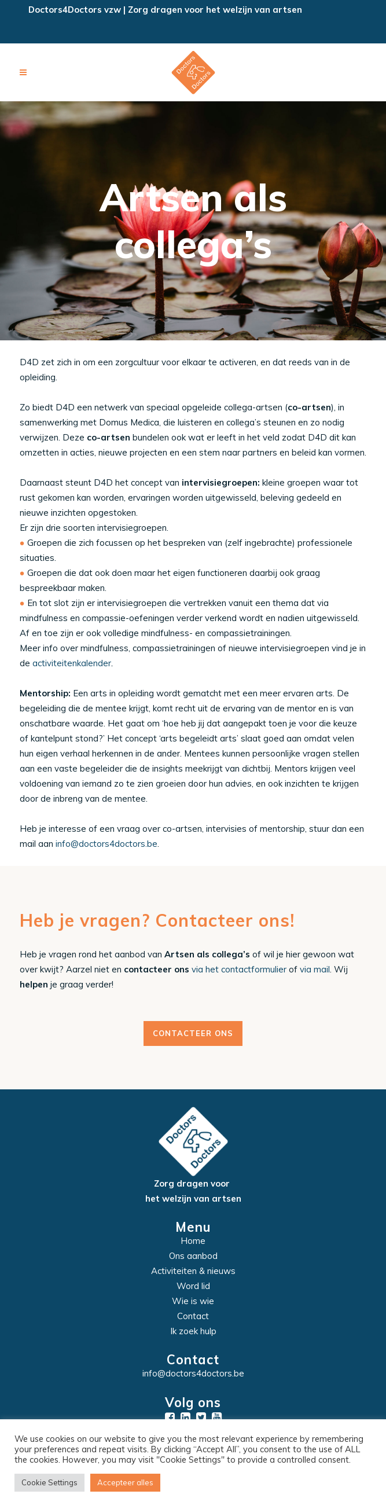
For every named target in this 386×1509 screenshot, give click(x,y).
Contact (193, 1315)
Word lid (193, 1285)
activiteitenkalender (71, 663)
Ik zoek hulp (193, 1331)
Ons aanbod (193, 1255)
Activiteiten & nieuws (193, 1270)
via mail (315, 969)
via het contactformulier (239, 969)
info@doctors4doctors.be (106, 843)
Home (193, 1240)
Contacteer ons (193, 1033)
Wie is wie (193, 1300)
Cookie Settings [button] (49, 1482)
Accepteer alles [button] (125, 1482)
